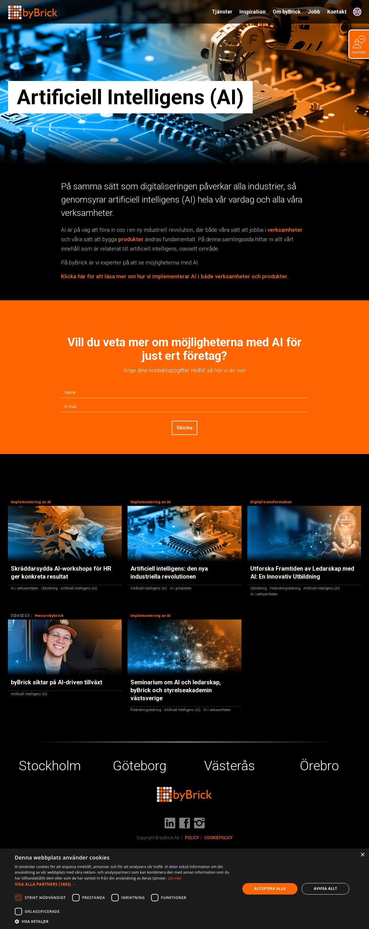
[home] (33, 10)
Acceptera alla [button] (270, 888)
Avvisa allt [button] (325, 888)
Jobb (314, 12)
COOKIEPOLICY (218, 837)
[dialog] (184, 889)
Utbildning (49, 588)
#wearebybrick (49, 615)
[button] (124, 884)
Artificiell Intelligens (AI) (79, 588)
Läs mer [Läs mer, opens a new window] (175, 878)
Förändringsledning (285, 588)
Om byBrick (287, 12)
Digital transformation (271, 502)
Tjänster (222, 12)
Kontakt (337, 12)
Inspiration (252, 12)
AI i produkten (180, 588)
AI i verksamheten (24, 588)
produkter (130, 239)
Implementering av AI (31, 502)
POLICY (192, 837)
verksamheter (284, 229)
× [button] (362, 855)
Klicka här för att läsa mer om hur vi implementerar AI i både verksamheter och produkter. (174, 276)
